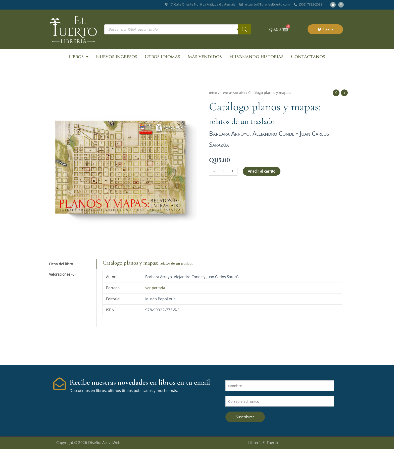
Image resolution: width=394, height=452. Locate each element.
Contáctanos (308, 58)
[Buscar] (244, 29)
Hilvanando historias (256, 58)
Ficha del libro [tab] (61, 266)
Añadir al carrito (262, 173)
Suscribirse (245, 420)
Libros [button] (78, 58)
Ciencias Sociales (235, 94)
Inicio (213, 94)
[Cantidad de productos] (223, 173)
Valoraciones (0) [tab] (63, 277)
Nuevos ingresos (116, 58)
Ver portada (155, 289)
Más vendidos (205, 58)
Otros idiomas (162, 58)
